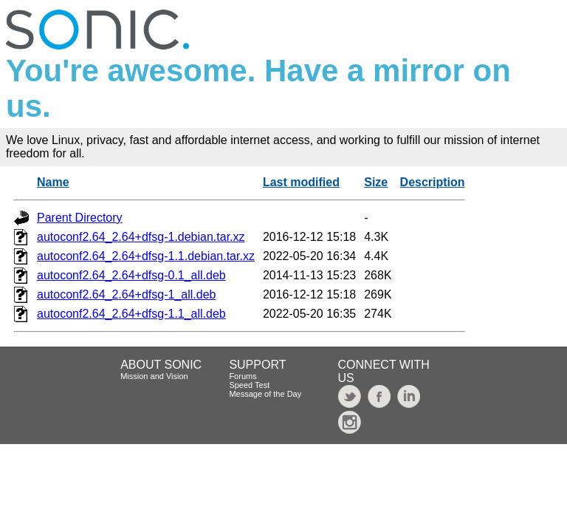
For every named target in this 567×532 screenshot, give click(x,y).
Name (53, 182)
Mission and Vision (154, 376)
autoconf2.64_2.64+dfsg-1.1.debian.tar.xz (146, 256)
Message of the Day (265, 393)
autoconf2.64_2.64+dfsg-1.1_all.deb (131, 313)
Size (376, 182)
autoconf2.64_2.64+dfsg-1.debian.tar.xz (141, 237)
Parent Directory (80, 217)
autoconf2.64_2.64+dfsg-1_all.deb (126, 294)
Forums (242, 376)
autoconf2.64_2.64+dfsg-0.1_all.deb (131, 275)
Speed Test (249, 385)
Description (432, 182)
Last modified (301, 182)
